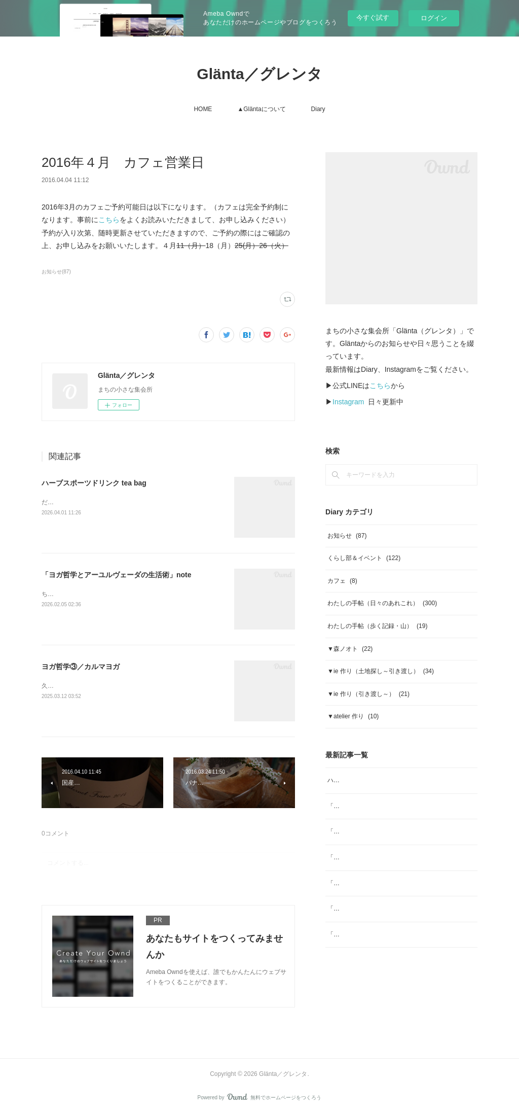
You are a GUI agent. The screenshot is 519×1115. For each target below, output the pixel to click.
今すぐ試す (372, 17)
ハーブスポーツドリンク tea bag (94, 483)
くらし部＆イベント (363, 558)
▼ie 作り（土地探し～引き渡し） (380, 671)
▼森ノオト (350, 648)
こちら (109, 220)
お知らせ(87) (56, 271)
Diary (318, 109)
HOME (203, 109)
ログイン (434, 18)
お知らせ (346, 535)
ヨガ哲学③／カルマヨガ (81, 667)
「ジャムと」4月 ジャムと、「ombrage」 (386, 806)
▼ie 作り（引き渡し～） (368, 694)
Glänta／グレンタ (259, 73)
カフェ (342, 580)
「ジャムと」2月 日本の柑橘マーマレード (387, 857)
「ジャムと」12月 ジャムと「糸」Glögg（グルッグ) (400, 908)
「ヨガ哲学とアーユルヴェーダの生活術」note (117, 575)
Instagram (348, 402)
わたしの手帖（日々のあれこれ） (382, 603)
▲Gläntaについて (261, 109)
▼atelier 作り (353, 716)
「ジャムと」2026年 (355, 883)
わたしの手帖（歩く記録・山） (377, 626)
